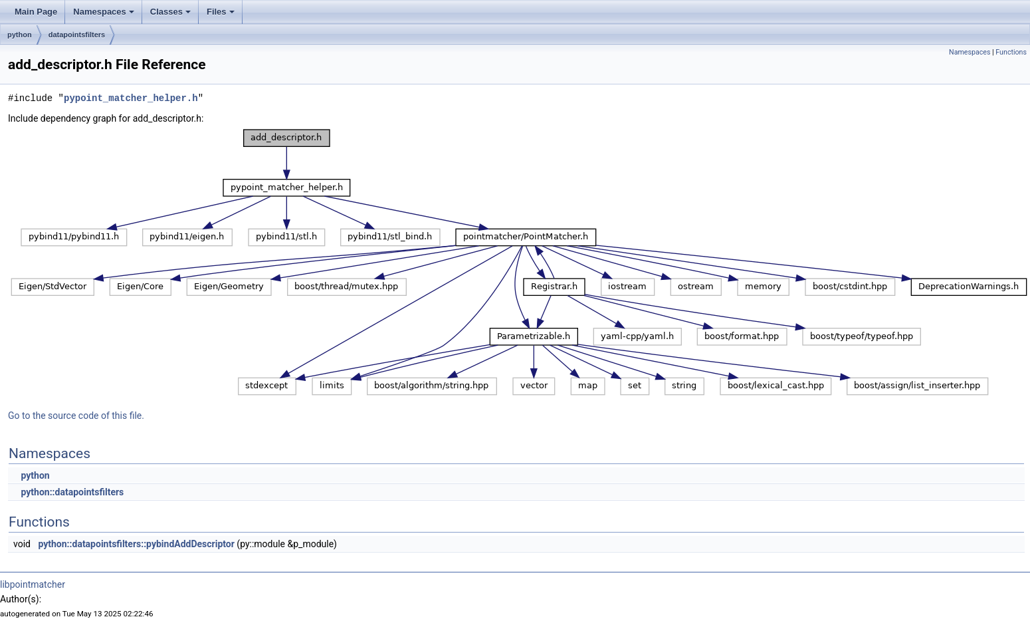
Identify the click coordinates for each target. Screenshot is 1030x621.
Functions (1011, 52)
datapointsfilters (77, 35)
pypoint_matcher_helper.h (131, 98)
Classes (170, 12)
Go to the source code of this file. (76, 415)
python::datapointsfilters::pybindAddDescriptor (136, 544)
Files (221, 12)
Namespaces (103, 12)
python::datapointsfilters (72, 492)
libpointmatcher (32, 584)
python (19, 35)
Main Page (36, 12)
